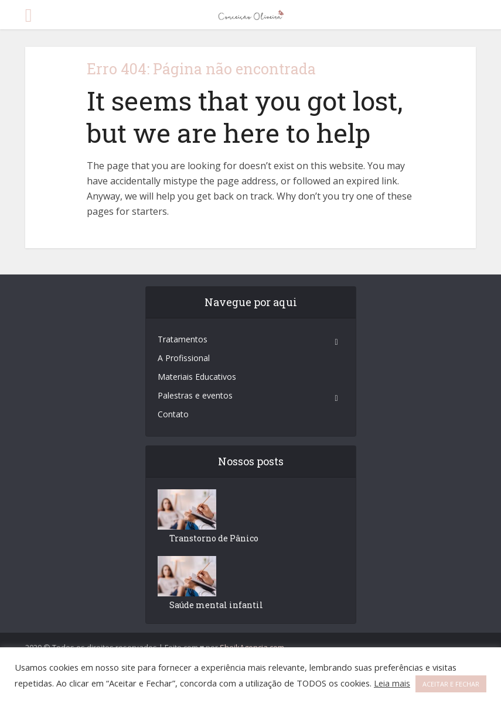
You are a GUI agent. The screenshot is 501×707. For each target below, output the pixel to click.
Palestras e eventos (195, 395)
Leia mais (392, 683)
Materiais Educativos (197, 376)
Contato (173, 414)
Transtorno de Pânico (213, 538)
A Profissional (184, 357)
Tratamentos (182, 339)
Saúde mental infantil (216, 604)
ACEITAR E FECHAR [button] (450, 683)
